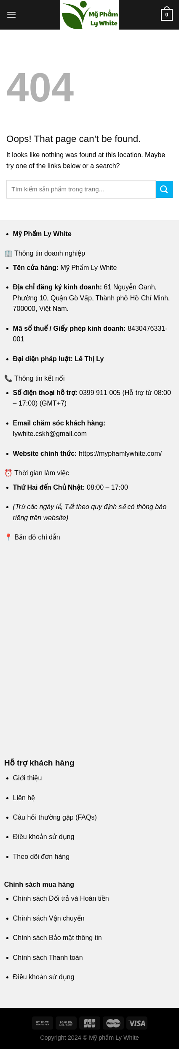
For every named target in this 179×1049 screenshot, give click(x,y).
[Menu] (11, 14)
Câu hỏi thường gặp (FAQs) (55, 817)
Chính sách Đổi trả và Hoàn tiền (61, 898)
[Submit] (164, 189)
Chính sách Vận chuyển (49, 918)
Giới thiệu (27, 778)
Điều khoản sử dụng (44, 836)
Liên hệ (24, 797)
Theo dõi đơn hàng (41, 856)
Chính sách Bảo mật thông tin (57, 937)
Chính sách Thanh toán (48, 957)
